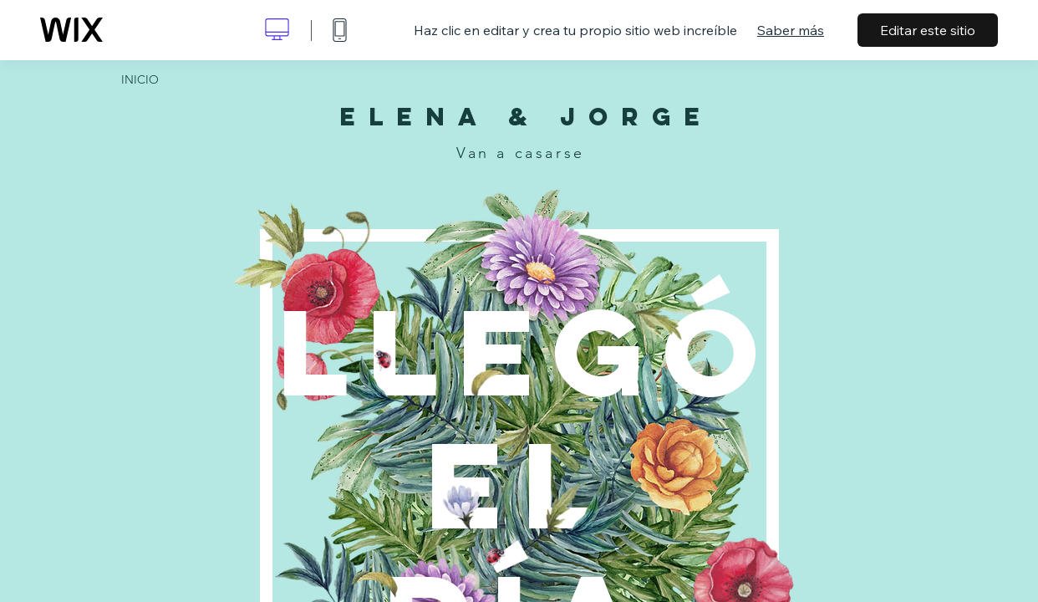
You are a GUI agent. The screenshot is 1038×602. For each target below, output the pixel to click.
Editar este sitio (927, 30)
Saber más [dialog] (790, 30)
